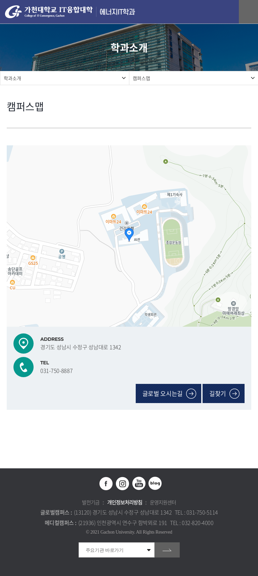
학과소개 (12, 78)
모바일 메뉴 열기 (249, 12)
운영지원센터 (163, 502)
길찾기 (217, 393)
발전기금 (90, 502)
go (167, 549)
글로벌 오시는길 (162, 393)
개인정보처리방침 (124, 502)
